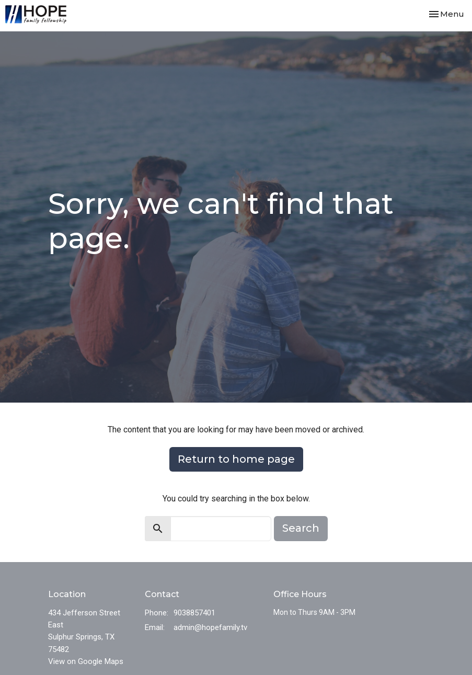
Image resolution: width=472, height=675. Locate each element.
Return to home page (236, 459)
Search (300, 528)
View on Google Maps (85, 661)
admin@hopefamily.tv (210, 627)
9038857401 (194, 612)
